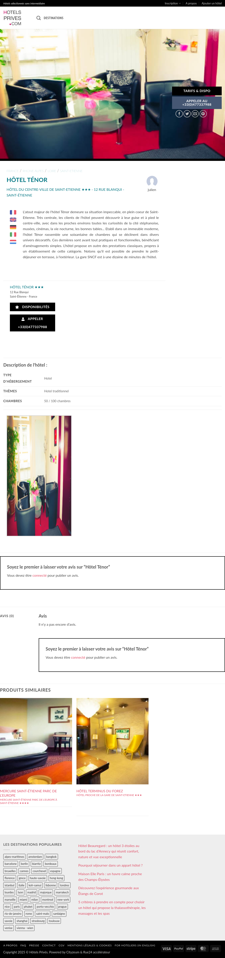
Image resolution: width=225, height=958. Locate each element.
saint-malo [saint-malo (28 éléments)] (42, 913)
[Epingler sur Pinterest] (203, 113)
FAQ (23, 945)
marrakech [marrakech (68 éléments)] (62, 892)
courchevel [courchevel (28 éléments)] (39, 871)
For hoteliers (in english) (135, 945)
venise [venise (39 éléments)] (9, 928)
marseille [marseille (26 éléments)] (10, 899)
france (13, 171)
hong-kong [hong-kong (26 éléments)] (56, 878)
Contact (49, 945)
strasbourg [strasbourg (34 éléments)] (38, 921)
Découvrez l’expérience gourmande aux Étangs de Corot (108, 891)
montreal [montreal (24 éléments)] (47, 899)
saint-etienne (71, 171)
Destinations (53, 18)
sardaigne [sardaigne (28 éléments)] (59, 913)
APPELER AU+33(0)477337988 (197, 102)
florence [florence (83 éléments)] (10, 878)
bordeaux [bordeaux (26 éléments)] (50, 863)
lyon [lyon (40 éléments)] (20, 892)
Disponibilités (32, 307)
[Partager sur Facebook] (179, 113)
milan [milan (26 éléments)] (34, 899)
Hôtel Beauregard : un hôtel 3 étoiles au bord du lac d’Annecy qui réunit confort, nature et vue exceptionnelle (108, 851)
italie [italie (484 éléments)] (21, 885)
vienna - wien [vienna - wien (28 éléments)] (25, 928)
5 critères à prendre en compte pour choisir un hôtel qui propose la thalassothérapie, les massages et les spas (112, 907)
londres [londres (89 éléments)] (64, 885)
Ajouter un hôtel (212, 3)
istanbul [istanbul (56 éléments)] (9, 885)
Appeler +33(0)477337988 (32, 323)
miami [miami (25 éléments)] (23, 899)
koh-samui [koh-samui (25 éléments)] (35, 885)
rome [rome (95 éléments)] (29, 913)
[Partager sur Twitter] (187, 113)
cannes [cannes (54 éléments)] (24, 871)
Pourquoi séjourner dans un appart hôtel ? (110, 865)
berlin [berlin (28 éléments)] (24, 863)
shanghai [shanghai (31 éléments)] (21, 921)
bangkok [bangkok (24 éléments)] (51, 856)
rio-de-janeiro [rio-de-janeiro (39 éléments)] (13, 913)
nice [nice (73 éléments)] (7, 906)
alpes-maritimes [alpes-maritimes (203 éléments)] (14, 856)
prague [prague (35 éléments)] (62, 906)
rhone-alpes (33, 171)
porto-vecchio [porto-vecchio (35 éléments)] (45, 906)
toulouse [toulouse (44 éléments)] (54, 921)
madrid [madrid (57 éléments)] (31, 892)
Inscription (173, 3)
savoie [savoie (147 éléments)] (8, 921)
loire (52, 171)
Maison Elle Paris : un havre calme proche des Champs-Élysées (110, 877)
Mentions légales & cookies (89, 945)
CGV (62, 945)
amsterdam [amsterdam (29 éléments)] (35, 856)
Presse (34, 945)
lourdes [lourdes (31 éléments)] (9, 892)
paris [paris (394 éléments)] (17, 906)
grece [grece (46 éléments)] (22, 878)
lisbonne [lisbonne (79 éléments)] (50, 885)
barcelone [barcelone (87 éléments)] (11, 863)
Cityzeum (72, 952)
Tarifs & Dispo (196, 91)
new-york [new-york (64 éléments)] (63, 899)
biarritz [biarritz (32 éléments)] (36, 863)
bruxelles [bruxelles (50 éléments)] (10, 871)
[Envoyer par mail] (195, 113)
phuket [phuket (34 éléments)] (28, 906)
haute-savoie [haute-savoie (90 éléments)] (38, 878)
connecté (40, 575)
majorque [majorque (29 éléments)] (46, 892)
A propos (191, 3)
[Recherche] (38, 18)
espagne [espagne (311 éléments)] (55, 871)
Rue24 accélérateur (96, 952)
